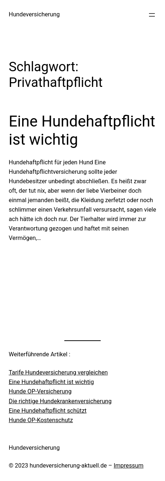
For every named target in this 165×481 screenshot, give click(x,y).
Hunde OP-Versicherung (40, 391)
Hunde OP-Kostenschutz (41, 420)
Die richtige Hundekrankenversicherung (60, 401)
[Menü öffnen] (152, 15)
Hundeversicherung (34, 14)
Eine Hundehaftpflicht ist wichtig (82, 130)
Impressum (129, 465)
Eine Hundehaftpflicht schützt (47, 410)
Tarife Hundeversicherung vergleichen (58, 372)
